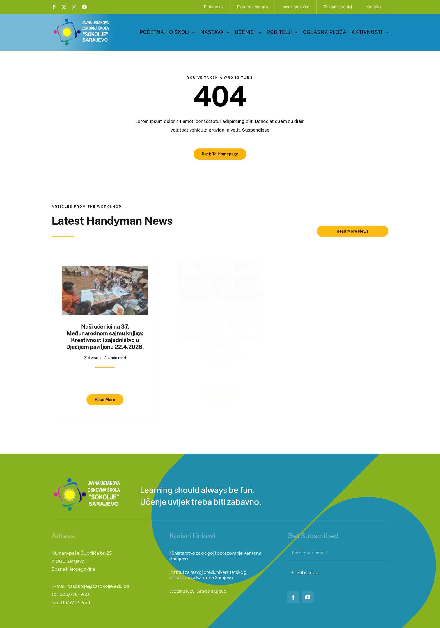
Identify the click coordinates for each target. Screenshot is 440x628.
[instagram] (74, 7)
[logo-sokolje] (82, 19)
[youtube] (84, 7)
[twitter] (64, 7)
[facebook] (54, 7)
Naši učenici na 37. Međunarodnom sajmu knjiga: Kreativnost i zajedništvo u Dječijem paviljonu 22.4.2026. (105, 334)
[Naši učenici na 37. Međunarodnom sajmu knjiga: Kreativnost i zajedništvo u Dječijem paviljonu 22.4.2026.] (105, 267)
